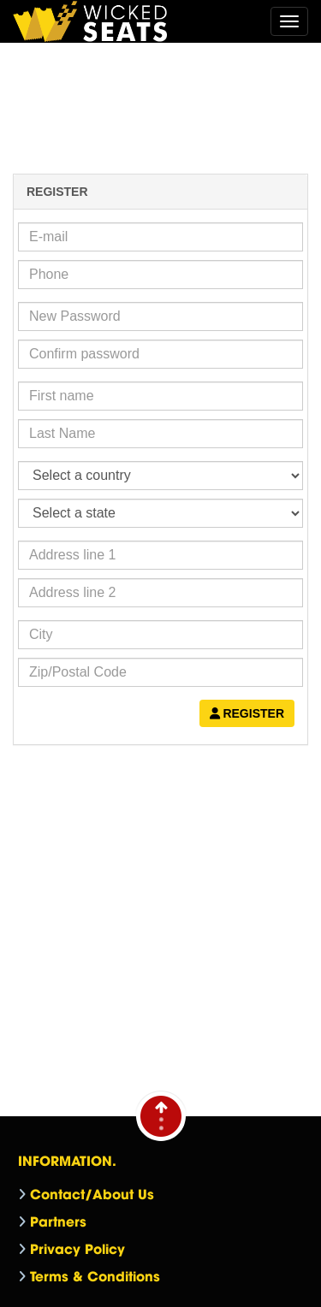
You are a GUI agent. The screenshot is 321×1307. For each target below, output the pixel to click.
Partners (58, 1220)
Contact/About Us (92, 1193)
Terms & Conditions (95, 1275)
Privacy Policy (77, 1248)
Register (247, 713)
